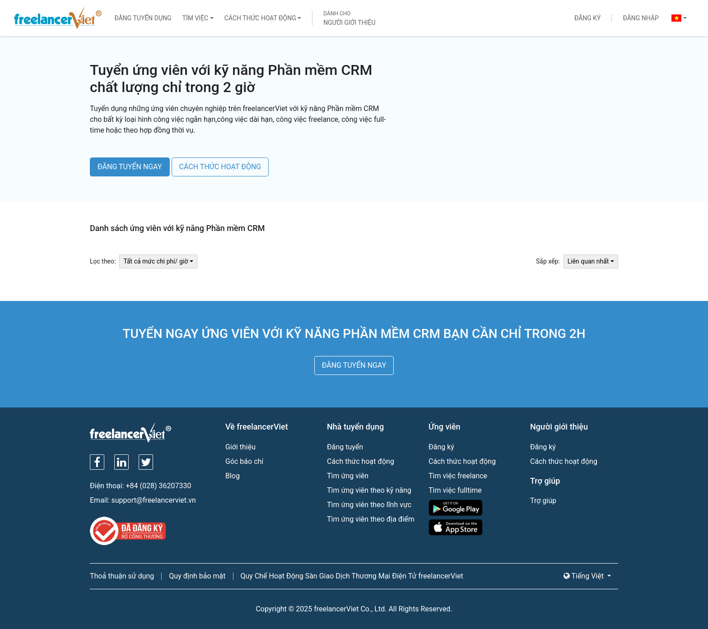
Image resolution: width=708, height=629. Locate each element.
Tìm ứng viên (347, 476)
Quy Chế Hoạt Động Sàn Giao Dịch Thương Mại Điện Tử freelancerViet (352, 576)
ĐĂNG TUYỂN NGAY (130, 166)
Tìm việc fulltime (455, 490)
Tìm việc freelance (458, 476)
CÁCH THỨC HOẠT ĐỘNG (220, 166)
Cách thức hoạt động (260, 18)
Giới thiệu (240, 447)
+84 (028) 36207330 (158, 485)
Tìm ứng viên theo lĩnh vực (369, 504)
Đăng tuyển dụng (142, 18)
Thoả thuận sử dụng (122, 576)
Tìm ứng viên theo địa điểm (371, 519)
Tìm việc (195, 18)
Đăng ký (587, 18)
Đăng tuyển (345, 447)
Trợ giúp (543, 500)
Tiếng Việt (585, 576)
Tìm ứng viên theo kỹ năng (369, 490)
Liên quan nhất (588, 261)
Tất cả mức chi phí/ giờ (155, 261)
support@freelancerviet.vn (153, 500)
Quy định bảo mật (197, 576)
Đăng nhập (640, 18)
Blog (232, 476)
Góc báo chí (244, 461)
